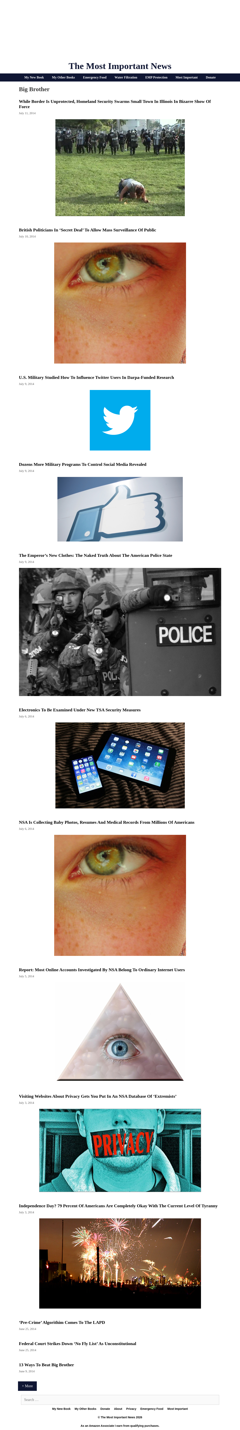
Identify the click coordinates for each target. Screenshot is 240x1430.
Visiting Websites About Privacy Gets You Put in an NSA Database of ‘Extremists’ (98, 1096)
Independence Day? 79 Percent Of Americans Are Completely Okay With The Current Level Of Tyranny (118, 1205)
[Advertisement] (120, 32)
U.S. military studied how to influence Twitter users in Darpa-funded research (96, 377)
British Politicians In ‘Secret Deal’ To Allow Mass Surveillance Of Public (87, 229)
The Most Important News (120, 66)
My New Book (34, 77)
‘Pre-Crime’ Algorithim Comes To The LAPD (62, 1322)
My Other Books (63, 77)
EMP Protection (156, 77)
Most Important (187, 77)
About (118, 1408)
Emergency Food (95, 77)
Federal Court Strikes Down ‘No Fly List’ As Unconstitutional (77, 1343)
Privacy (131, 1408)
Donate (211, 77)
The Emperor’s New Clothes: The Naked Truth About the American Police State (95, 555)
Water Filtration (126, 77)
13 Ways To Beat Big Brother (46, 1364)
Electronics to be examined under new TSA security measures (80, 709)
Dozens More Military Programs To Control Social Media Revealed (83, 464)
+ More (27, 1386)
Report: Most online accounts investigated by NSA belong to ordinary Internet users (102, 969)
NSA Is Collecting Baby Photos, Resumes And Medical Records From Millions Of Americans (107, 822)
